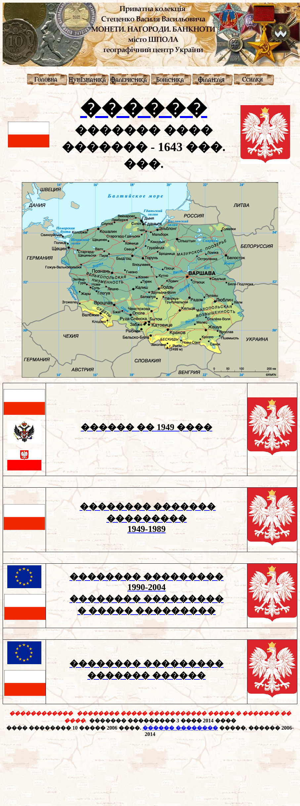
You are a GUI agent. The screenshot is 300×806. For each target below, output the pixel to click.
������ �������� (180, 728)
